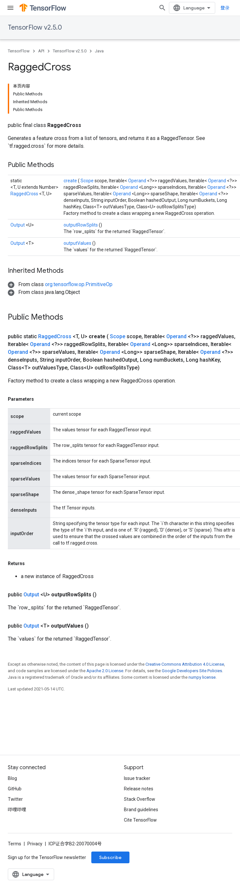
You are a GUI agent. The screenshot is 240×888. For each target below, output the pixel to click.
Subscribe (110, 857)
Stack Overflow (139, 799)
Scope (88, 180)
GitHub (15, 788)
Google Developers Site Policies (192, 670)
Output (18, 225)
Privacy (34, 843)
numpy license (202, 677)
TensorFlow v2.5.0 (35, 27)
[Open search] (162, 8)
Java (99, 51)
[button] (60, 284)
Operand (137, 180)
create (71, 180)
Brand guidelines (141, 809)
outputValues (78, 243)
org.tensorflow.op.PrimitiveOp (78, 284)
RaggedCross (24, 193)
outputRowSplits (81, 225)
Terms (14, 843)
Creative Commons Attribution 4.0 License (184, 664)
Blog (12, 778)
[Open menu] (10, 8)
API (41, 51)
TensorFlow (19, 51)
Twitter (15, 799)
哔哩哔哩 (17, 809)
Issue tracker (137, 778)
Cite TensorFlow (140, 820)
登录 (225, 7)
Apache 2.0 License (104, 670)
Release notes (138, 788)
